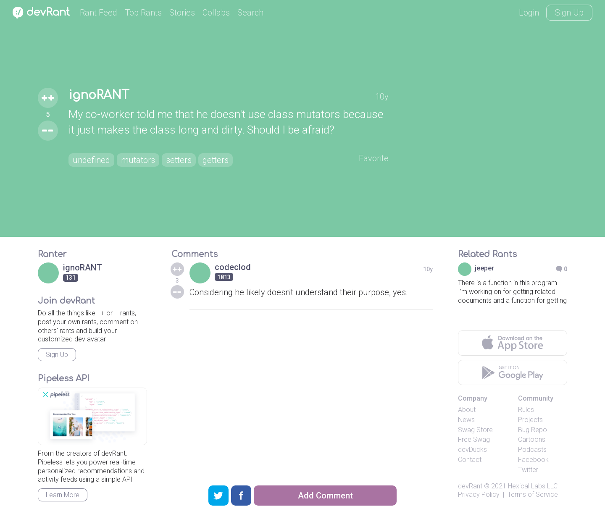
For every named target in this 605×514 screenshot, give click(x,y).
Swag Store (475, 430)
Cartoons (531, 439)
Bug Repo (532, 430)
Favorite (374, 158)
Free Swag (474, 439)
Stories (182, 13)
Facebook (533, 460)
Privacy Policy (479, 494)
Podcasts (532, 450)
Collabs (216, 13)
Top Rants (143, 13)
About (467, 410)
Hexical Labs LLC (533, 486)
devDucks (472, 450)
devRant (470, 486)
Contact (469, 460)
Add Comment (325, 495)
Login (529, 13)
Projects (530, 420)
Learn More (62, 495)
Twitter (528, 470)
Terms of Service (533, 494)
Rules (526, 410)
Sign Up (569, 13)
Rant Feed (98, 13)
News (466, 420)
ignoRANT (98, 95)
